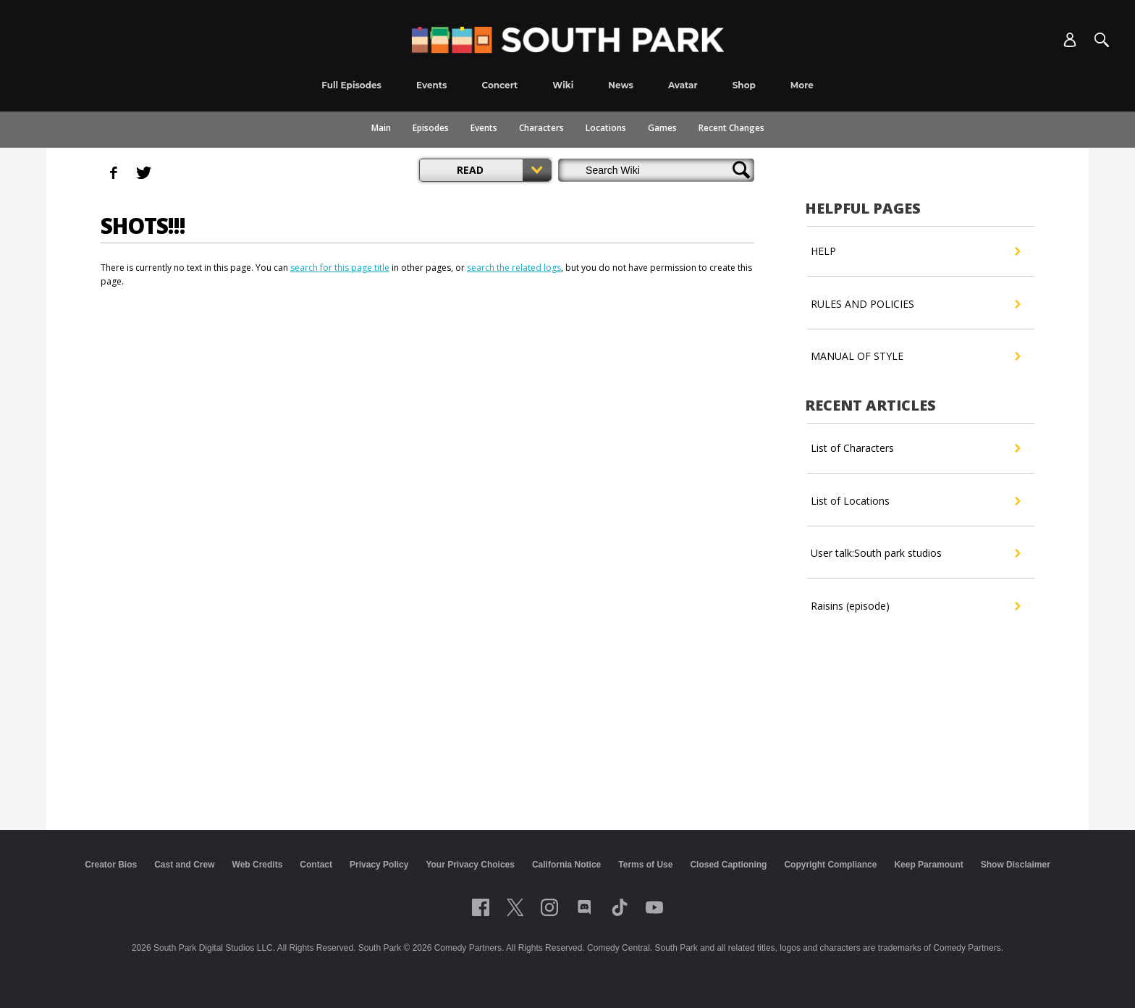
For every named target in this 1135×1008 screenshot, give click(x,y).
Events (484, 128)
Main (381, 128)
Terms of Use (645, 865)
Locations (606, 128)
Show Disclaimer (1015, 865)
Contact (316, 865)
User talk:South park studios (915, 553)
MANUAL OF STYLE (915, 356)
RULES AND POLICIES (915, 304)
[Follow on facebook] (480, 907)
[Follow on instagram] (549, 907)
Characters (541, 128)
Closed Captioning (728, 865)
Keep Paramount (928, 865)
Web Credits (257, 865)
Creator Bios (111, 865)
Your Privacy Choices (470, 865)
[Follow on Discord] (584, 907)
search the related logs (514, 267)
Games (662, 128)
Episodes (431, 128)
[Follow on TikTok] (619, 907)
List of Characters (915, 448)
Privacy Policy (379, 865)
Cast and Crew (184, 865)
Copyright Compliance (830, 865)
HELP (915, 251)
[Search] (1101, 40)
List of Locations (915, 501)
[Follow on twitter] (515, 907)
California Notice (566, 865)
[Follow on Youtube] (654, 907)
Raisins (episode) (915, 606)
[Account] (1070, 40)
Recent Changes (731, 128)
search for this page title (339, 267)
